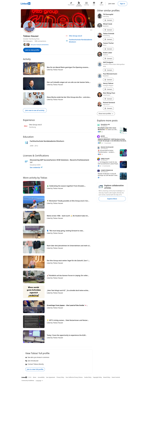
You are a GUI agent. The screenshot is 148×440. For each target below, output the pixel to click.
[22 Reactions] (100, 132)
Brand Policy (106, 377)
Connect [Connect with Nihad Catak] (108, 30)
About (34, 377)
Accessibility (41, 377)
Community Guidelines (28, 380)
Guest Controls (116, 377)
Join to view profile (32, 50)
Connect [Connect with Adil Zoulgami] (108, 70)
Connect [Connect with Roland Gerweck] (108, 108)
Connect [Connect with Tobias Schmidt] (108, 39)
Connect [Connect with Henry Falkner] (108, 89)
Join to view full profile (35, 369)
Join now (111, 4)
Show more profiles (106, 113)
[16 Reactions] (100, 143)
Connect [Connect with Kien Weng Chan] (108, 99)
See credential (36, 167)
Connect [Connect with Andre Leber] (108, 58)
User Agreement (50, 377)
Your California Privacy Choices (74, 377)
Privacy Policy (60, 377)
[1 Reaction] (99, 178)
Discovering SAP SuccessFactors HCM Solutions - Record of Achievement (59, 160)
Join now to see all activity (34, 110)
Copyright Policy (97, 377)
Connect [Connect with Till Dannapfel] (108, 20)
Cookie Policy (87, 377)
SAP (31, 162)
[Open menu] (91, 30)
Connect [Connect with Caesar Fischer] (108, 49)
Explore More (112, 199)
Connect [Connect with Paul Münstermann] (108, 80)
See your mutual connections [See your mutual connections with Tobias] (40, 44)
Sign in (122, 4)
